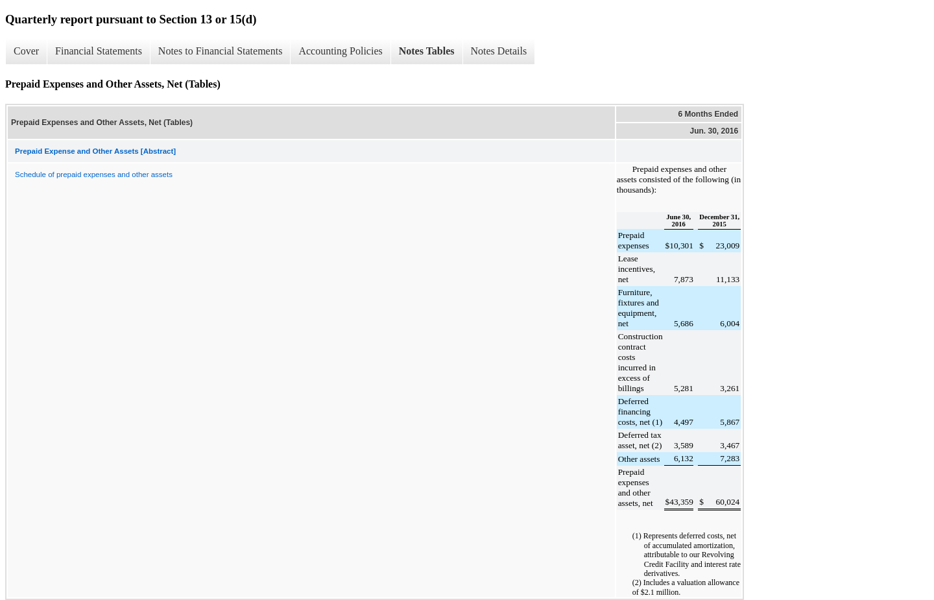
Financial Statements (98, 50)
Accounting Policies (340, 50)
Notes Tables (427, 50)
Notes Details (499, 50)
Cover (26, 50)
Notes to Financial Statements (220, 50)
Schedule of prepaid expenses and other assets (94, 174)
